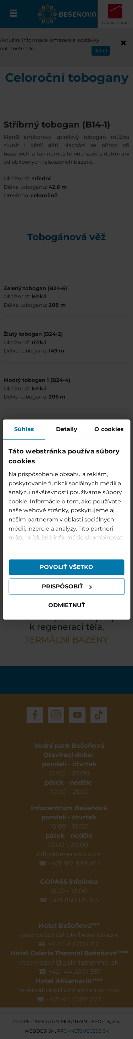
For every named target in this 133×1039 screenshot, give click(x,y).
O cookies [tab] (109, 429)
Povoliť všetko (66, 567)
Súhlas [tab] (24, 429)
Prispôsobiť (67, 586)
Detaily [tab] (66, 429)
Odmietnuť (66, 605)
